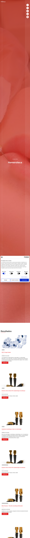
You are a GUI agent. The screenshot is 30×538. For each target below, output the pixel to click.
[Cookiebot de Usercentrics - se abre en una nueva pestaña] (24, 257)
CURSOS (3, 388)
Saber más (5, 362)
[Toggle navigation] (28, 1)
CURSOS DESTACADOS (5, 503)
